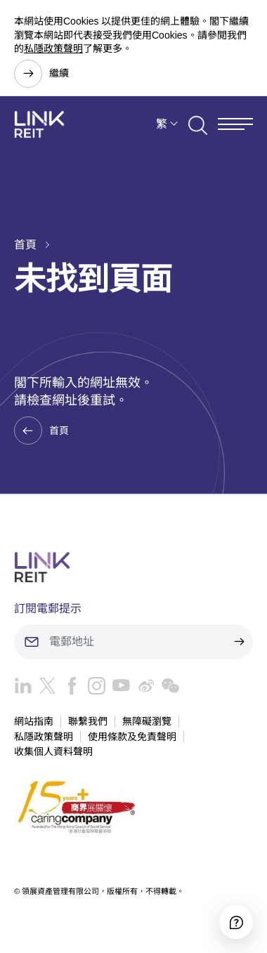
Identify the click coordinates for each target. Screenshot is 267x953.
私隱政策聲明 (53, 48)
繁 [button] (161, 124)
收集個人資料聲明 (53, 751)
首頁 (25, 245)
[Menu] (235, 124)
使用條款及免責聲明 (132, 736)
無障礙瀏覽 (146, 721)
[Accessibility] (236, 922)
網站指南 (33, 721)
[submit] (239, 641)
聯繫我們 (88, 721)
